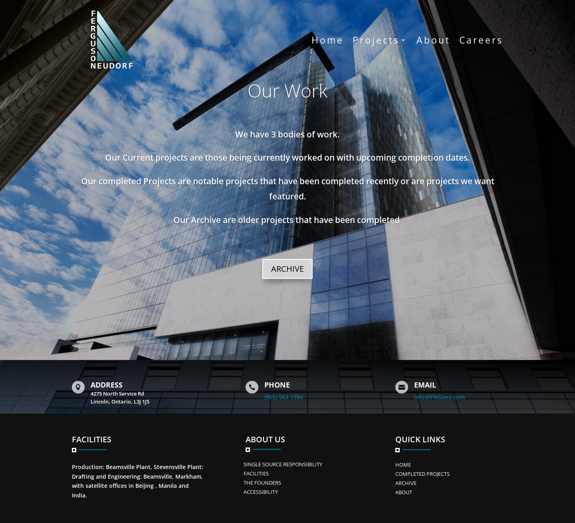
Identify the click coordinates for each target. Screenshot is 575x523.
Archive (405, 483)
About (433, 40)
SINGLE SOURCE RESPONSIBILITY (283, 464)
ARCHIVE (287, 275)
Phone (277, 385)
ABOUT (403, 492)
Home (327, 40)
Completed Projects (422, 473)
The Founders (262, 482)
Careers (481, 40)
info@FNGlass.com (439, 397)
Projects (376, 40)
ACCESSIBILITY (261, 491)
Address (107, 385)
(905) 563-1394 (283, 397)
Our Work (287, 97)
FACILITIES (256, 473)
